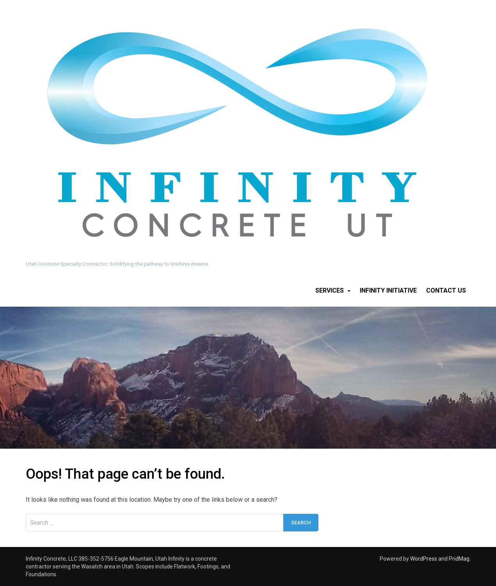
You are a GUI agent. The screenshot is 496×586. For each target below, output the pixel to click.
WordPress (423, 559)
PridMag (459, 559)
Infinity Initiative (388, 290)
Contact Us (446, 290)
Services (329, 290)
